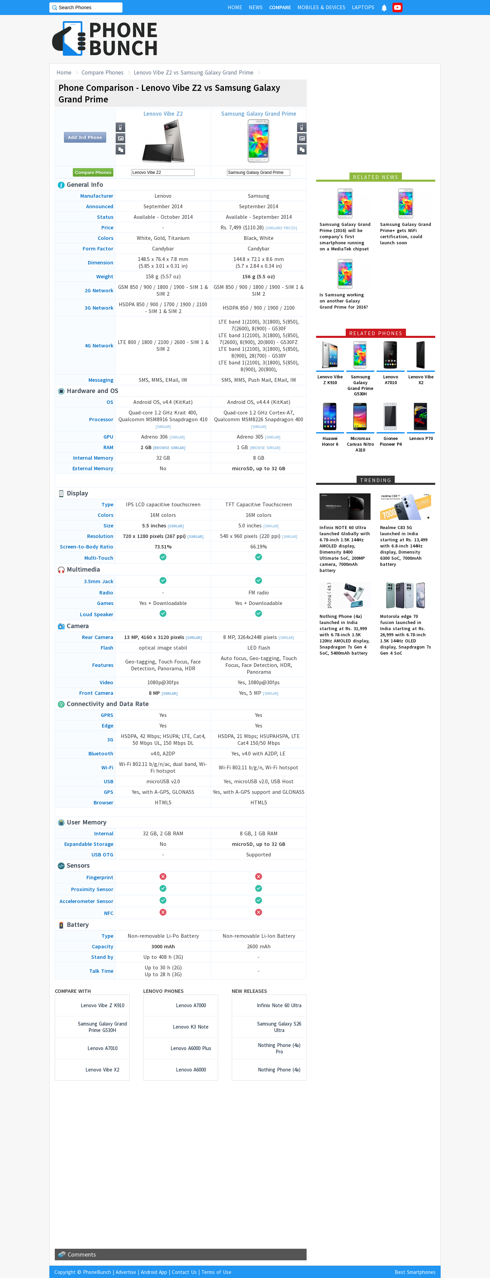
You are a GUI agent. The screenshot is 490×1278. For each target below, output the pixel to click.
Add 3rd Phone (85, 137)
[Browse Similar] (169, 447)
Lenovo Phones (163, 990)
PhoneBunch (97, 1272)
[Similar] (163, 426)
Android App (154, 1272)
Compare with (73, 990)
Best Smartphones (415, 1272)
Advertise (126, 1272)
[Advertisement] (317, 39)
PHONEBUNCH (123, 38)
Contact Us (184, 1272)
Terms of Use (216, 1272)
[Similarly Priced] (281, 228)
